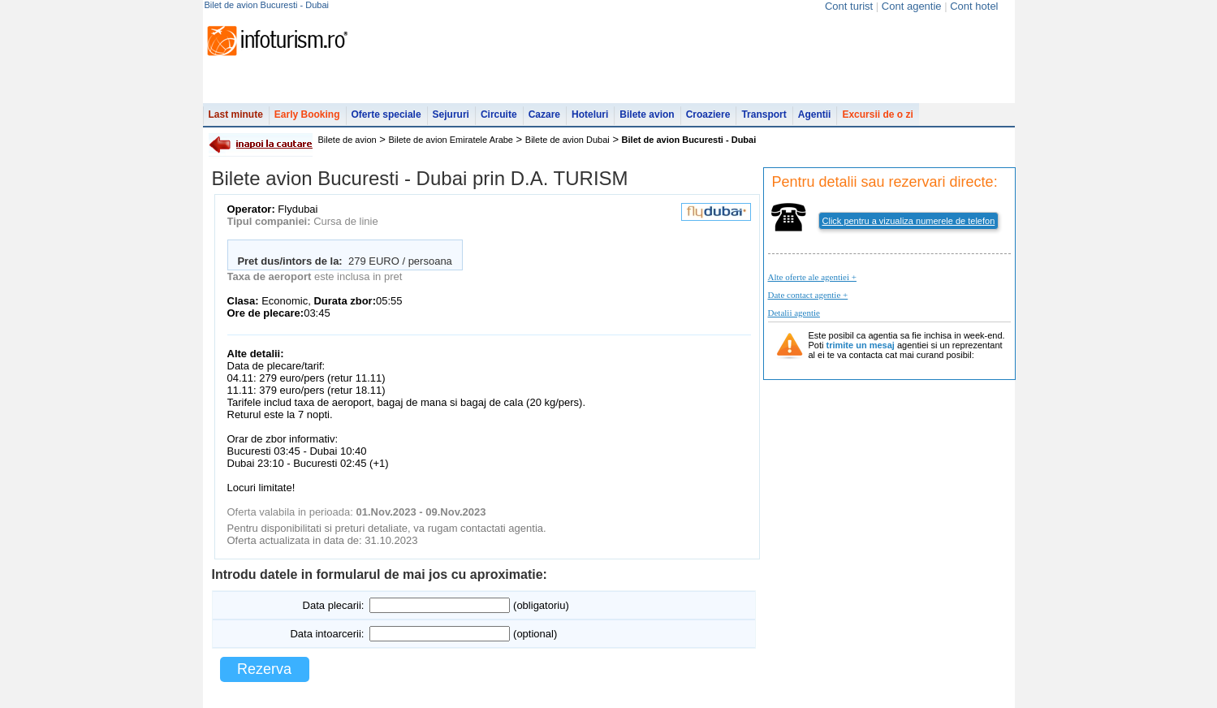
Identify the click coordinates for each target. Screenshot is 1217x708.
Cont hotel (974, 6)
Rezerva (264, 669)
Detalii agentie (794, 312)
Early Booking (307, 114)
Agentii (814, 114)
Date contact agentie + (808, 295)
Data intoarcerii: (327, 634)
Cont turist (849, 6)
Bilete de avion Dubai (567, 140)
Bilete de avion (347, 140)
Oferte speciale (386, 114)
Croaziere (708, 114)
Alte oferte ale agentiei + (812, 277)
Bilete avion (646, 114)
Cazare (544, 114)
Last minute (236, 114)
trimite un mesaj (860, 345)
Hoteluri (590, 114)
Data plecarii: (334, 605)
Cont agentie (912, 6)
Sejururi (451, 114)
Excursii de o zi (877, 114)
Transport (763, 114)
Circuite (499, 114)
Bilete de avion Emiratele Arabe (451, 140)
